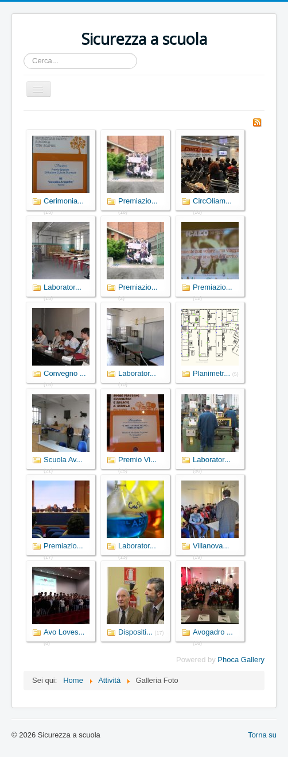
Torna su (262, 735)
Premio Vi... (137, 459)
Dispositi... (135, 632)
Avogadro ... (213, 632)
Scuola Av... (63, 459)
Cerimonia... (64, 201)
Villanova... (211, 545)
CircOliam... (212, 201)
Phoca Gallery (240, 659)
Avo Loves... (64, 632)
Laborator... (62, 287)
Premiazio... (138, 201)
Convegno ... (65, 373)
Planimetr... (211, 373)
